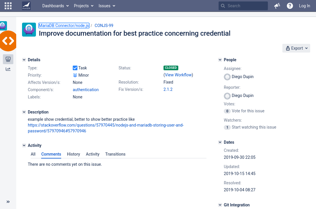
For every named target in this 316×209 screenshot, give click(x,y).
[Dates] (220, 142)
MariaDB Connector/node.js (64, 25)
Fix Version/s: (131, 89)
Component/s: (41, 89)
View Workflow (178, 75)
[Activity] (24, 145)
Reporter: (232, 87)
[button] (8, 6)
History (73, 154)
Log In (304, 5)
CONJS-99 (104, 25)
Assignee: (232, 68)
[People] (220, 60)
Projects (81, 5)
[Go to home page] (26, 6)
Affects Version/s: (44, 82)
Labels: (34, 97)
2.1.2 (168, 89)
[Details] (24, 60)
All (33, 154)
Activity (92, 154)
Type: (32, 68)
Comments (51, 154)
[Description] (24, 112)
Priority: (35, 75)
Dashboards (53, 5)
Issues (104, 5)
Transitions (115, 154)
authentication (86, 89)
